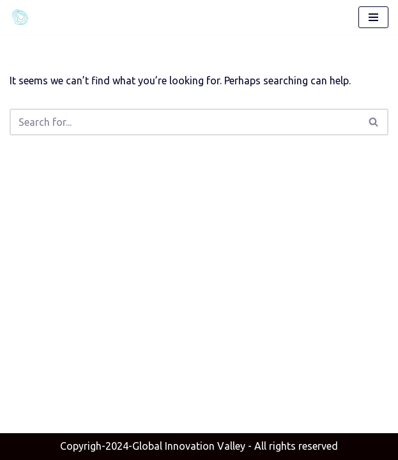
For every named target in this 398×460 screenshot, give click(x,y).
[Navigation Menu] (373, 17)
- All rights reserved (199, 446)
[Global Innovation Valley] (23, 17)
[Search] (185, 122)
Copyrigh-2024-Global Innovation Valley (152, 446)
